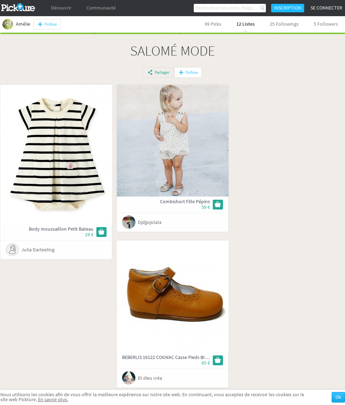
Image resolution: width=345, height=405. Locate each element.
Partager (162, 72)
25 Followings (284, 24)
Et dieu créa (150, 378)
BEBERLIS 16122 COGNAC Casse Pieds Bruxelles (171, 357)
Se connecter (326, 8)
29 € (89, 234)
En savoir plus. (53, 399)
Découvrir (61, 8)
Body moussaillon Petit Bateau (61, 229)
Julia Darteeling (38, 249)
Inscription (287, 8)
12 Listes (245, 24)
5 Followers (326, 24)
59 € (206, 207)
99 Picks (213, 24)
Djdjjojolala (149, 222)
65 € (206, 363)
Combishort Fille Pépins (185, 201)
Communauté (101, 8)
